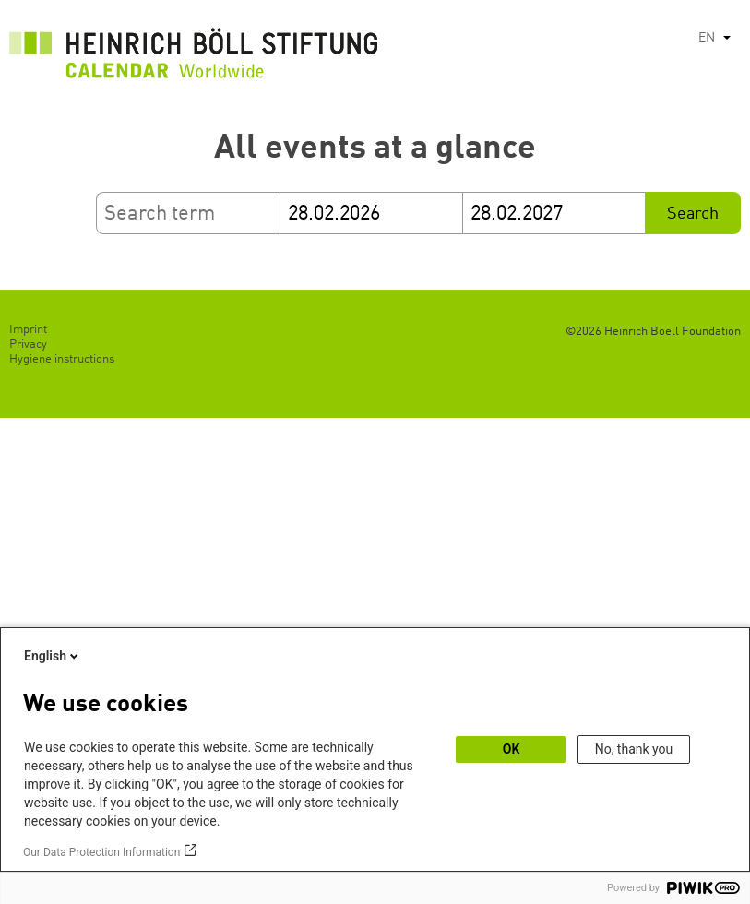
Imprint (28, 330)
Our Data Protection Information (101, 852)
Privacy (28, 345)
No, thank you (634, 749)
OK (511, 749)
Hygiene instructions (61, 359)
